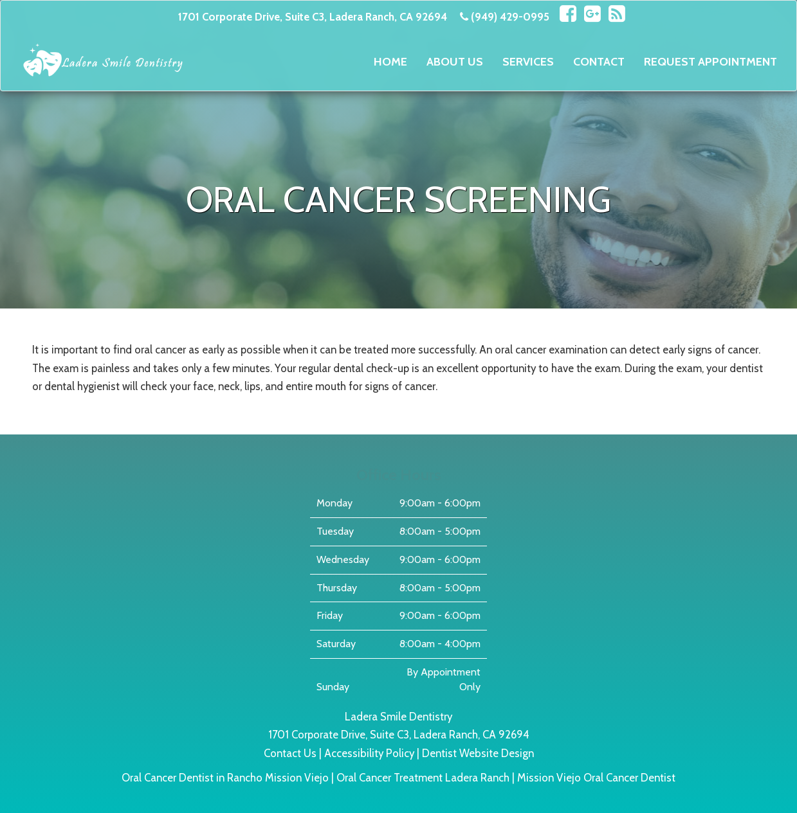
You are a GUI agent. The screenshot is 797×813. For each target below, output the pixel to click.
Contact (599, 62)
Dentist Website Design (478, 753)
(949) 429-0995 (510, 16)
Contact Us (290, 753)
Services (528, 62)
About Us (454, 62)
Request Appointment (710, 62)
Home (390, 62)
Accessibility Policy (369, 753)
